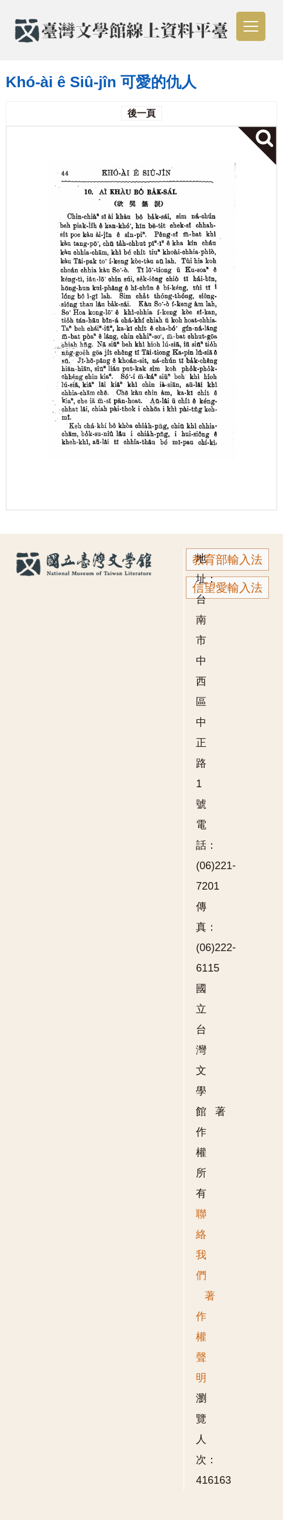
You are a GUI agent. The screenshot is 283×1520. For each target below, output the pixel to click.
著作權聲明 (205, 1337)
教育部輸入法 (227, 559)
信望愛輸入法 (227, 587)
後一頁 (141, 113)
